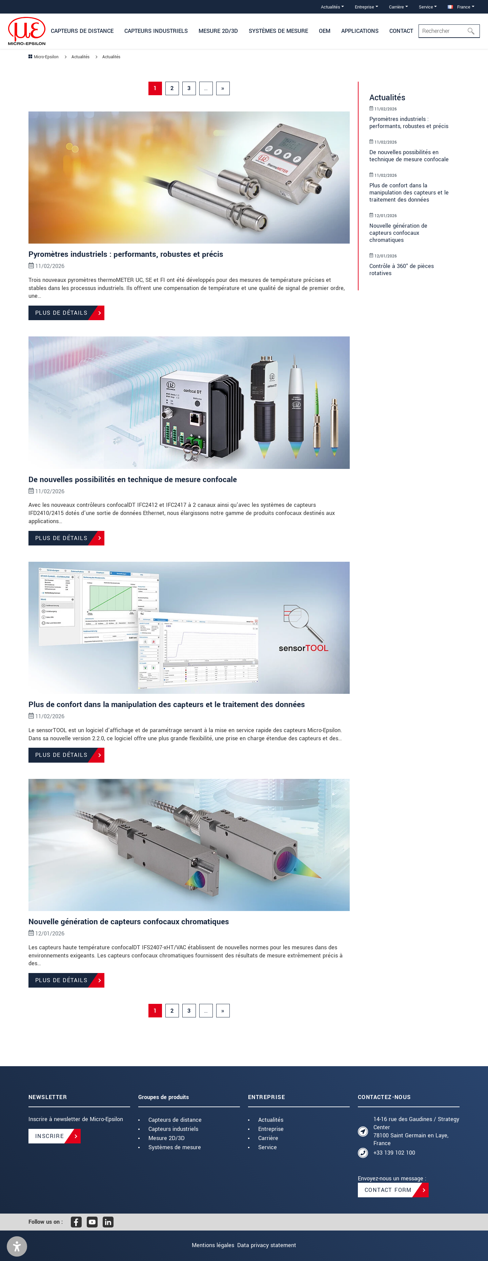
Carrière (268, 1138)
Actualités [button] (330, 7)
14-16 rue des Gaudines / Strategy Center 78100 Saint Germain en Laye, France (416, 1131)
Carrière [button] (396, 7)
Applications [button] (360, 31)
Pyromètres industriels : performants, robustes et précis (128, 254)
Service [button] (426, 7)
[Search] (449, 31)
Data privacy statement (271, 1245)
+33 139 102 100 (394, 1153)
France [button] (459, 7)
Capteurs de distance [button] (82, 31)
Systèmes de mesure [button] (278, 31)
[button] (17, 1246)
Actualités (270, 1119)
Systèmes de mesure (174, 1147)
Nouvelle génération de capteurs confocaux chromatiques (131, 921)
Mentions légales (208, 1245)
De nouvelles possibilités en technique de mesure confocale (134, 479)
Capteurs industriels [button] (156, 31)
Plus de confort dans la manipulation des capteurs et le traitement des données (170, 704)
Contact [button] (401, 31)
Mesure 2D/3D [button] (218, 31)
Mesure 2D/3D (166, 1138)
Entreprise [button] (364, 7)
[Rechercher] (473, 31)
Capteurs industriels (173, 1129)
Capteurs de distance (175, 1119)
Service (267, 1147)
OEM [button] (324, 31)
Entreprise (271, 1129)
